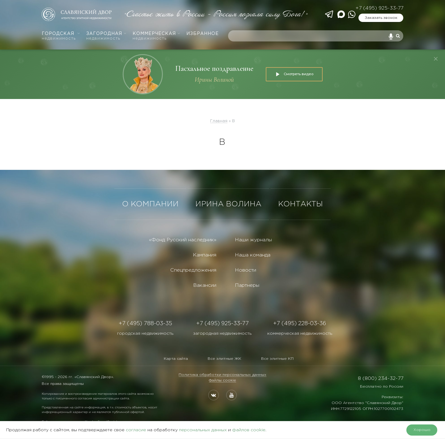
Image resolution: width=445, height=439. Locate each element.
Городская (61, 36)
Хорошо (421, 430)
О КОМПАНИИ (150, 204)
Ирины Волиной (214, 80)
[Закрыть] (435, 58)
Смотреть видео (294, 74)
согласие (136, 430)
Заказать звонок (381, 17)
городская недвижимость (145, 333)
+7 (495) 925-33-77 (379, 8)
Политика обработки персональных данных (222, 375)
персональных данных (203, 430)
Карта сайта (176, 358)
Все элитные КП (277, 358)
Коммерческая (156, 36)
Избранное (202, 34)
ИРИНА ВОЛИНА (228, 204)
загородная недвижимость (222, 333)
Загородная (106, 36)
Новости (245, 270)
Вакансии (204, 285)
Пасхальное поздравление (214, 68)
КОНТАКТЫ (300, 204)
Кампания (204, 255)
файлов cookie (248, 430)
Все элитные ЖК (224, 358)
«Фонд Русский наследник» (182, 240)
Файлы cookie (222, 380)
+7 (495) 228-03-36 (299, 323)
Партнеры (247, 285)
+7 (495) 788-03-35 (145, 323)
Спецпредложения (193, 270)
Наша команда (252, 255)
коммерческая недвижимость (299, 333)
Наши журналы (253, 240)
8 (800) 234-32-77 (380, 378)
